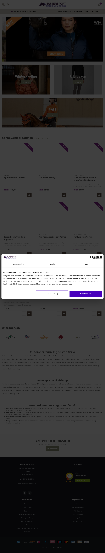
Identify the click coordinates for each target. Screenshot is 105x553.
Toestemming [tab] (18, 264)
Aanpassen (52, 294)
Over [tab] (87, 264)
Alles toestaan (85, 294)
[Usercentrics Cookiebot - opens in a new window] (92, 257)
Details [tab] (52, 264)
